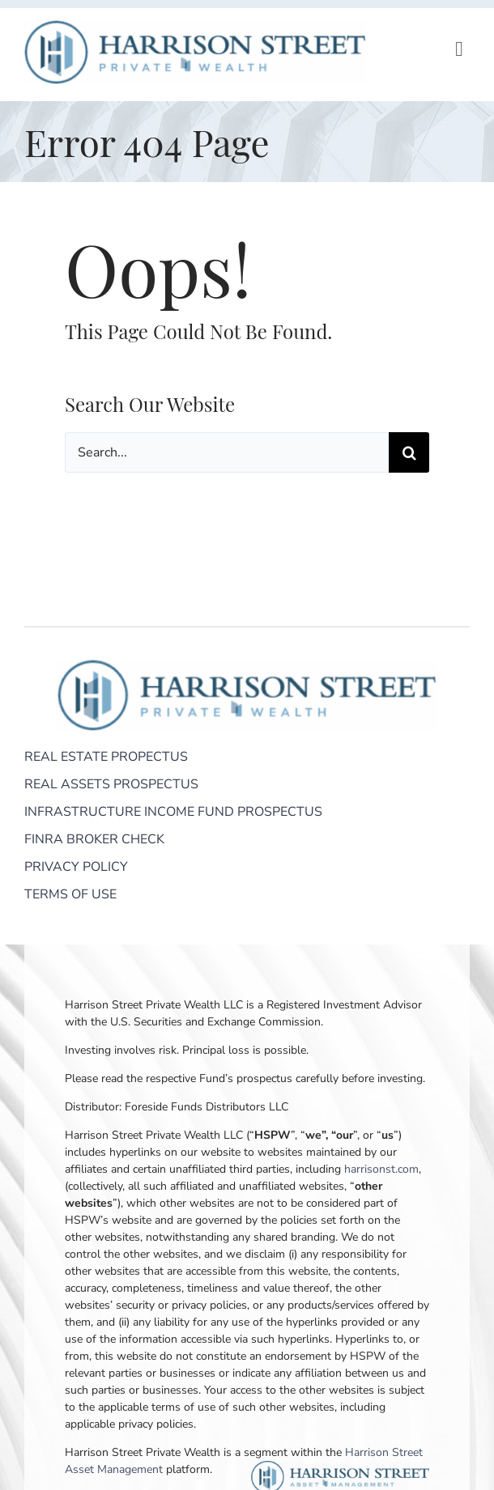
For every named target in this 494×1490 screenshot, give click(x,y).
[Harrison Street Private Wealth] (195, 27)
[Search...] (227, 452)
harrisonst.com (381, 1169)
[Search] (409, 452)
